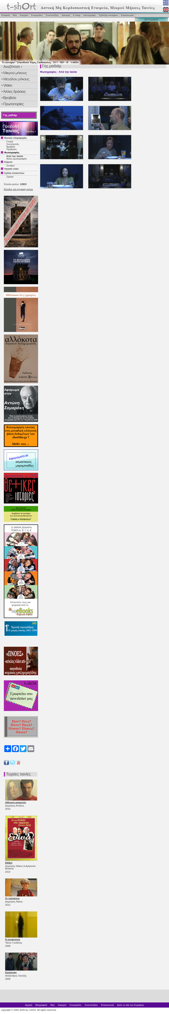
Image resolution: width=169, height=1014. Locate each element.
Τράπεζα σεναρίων (108, 15)
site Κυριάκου (151, 19)
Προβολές (11, 149)
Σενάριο (10, 165)
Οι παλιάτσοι (12, 898)
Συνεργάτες (37, 15)
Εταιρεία (5, 15)
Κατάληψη (11, 972)
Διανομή (66, 15)
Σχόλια (9, 176)
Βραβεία (10, 146)
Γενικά (9, 141)
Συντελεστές (12, 144)
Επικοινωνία (127, 15)
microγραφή (89, 15)
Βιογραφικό (41, 1005)
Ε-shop (76, 15)
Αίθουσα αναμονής (15, 802)
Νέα (15, 15)
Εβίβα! (8, 863)
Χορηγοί (24, 15)
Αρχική (28, 1005)
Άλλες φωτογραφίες (16, 158)
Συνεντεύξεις (52, 15)
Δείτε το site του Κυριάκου (130, 1005)
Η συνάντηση (12, 939)
